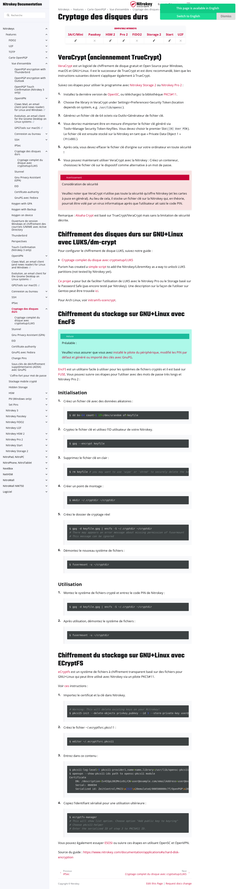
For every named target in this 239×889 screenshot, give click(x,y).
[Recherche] (25, 15)
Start (169, 34)
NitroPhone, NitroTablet (17, 462)
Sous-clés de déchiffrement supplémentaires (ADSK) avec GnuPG (28, 366)
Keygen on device (22, 215)
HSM (11, 393)
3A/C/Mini (75, 34)
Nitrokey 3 (12, 410)
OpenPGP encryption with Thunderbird (30, 71)
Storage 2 (154, 34)
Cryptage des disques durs (28, 153)
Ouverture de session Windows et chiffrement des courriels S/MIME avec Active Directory (29, 225)
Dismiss (226, 16)
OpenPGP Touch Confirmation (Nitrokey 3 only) (29, 89)
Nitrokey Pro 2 (14, 439)
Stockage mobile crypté (23, 381)
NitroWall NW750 (13, 486)
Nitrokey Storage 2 (17, 451)
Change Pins (19, 358)
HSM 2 (110, 34)
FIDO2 (12, 40)
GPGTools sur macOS (27, 128)
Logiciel (7, 491)
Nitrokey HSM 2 (15, 433)
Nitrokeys (8, 28)
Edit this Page (154, 883)
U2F (11, 46)
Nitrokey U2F (13, 428)
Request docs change (179, 883)
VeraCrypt (65, 66)
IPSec (18, 145)
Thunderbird (19, 235)
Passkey (94, 34)
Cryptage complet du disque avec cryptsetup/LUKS (30, 162)
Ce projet (64, 281)
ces (66, 686)
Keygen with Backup (24, 209)
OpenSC (113, 94)
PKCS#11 (170, 94)
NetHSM (8, 474)
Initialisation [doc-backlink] (72, 392)
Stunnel (19, 171)
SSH (17, 139)
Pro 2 (124, 34)
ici (96, 291)
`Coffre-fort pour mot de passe (27, 375)
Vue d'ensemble (21, 63)
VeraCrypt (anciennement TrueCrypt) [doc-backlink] (109, 58)
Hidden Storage (18, 387)
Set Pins (13, 404)
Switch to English (188, 16)
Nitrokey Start (14, 445)
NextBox (8, 468)
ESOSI (109, 843)
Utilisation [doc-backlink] (70, 584)
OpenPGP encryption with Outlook (30, 79)
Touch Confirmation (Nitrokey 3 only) (24, 248)
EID (17, 186)
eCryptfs (64, 672)
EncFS (62, 369)
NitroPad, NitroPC (13, 457)
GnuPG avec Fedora (26, 197)
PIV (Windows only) (20, 398)
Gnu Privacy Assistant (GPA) (28, 179)
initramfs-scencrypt (101, 300)
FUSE (61, 374)
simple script (97, 267)
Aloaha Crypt (84, 215)
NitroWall (8, 480)
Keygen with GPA (22, 203)
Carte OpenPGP (18, 57)
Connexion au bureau (28, 134)
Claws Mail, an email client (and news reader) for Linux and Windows (29, 107)
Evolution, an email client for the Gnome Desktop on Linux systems (30, 118)
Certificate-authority (27, 192)
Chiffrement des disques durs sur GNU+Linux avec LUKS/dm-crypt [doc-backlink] (120, 239)
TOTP (12, 52)
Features (11, 34)
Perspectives (19, 241)
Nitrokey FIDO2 (15, 422)
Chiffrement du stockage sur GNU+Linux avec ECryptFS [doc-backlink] (121, 660)
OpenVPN (20, 98)
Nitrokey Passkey (16, 416)
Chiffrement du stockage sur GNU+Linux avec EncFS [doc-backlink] (121, 318)
